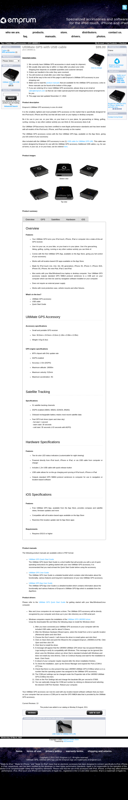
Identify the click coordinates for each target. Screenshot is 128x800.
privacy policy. (54, 751)
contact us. (115, 32)
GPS (43, 219)
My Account (99, 43)
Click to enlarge (96, 67)
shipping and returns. (100, 751)
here (66, 147)
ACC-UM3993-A (34, 43)
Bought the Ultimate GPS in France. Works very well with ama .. (117, 105)
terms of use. (34, 751)
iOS (83, 219)
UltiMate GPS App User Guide (40, 583)
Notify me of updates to (121, 78)
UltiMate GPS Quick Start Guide (41, 559)
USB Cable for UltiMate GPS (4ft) (64, 734)
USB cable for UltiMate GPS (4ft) (80, 141)
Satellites (55, 219)
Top (2, 43)
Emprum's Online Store (70, 739)
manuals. (50, 36)
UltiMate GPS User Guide (39, 573)
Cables (4, 50)
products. (38, 32)
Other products (114, 67)
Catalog (9, 43)
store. (64, 32)
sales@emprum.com (37, 91)
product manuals (52, 83)
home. (19, 751)
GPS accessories (19, 43)
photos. (101, 36)
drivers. (76, 36)
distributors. (89, 32)
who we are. (13, 32)
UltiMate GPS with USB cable (11, 83)
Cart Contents (111, 43)
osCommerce (68, 741)
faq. (25, 36)
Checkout (123, 43)
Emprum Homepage (116, 65)
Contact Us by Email (115, 117)
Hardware (70, 219)
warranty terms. (75, 751)
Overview (30, 219)
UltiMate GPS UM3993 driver (79, 619)
